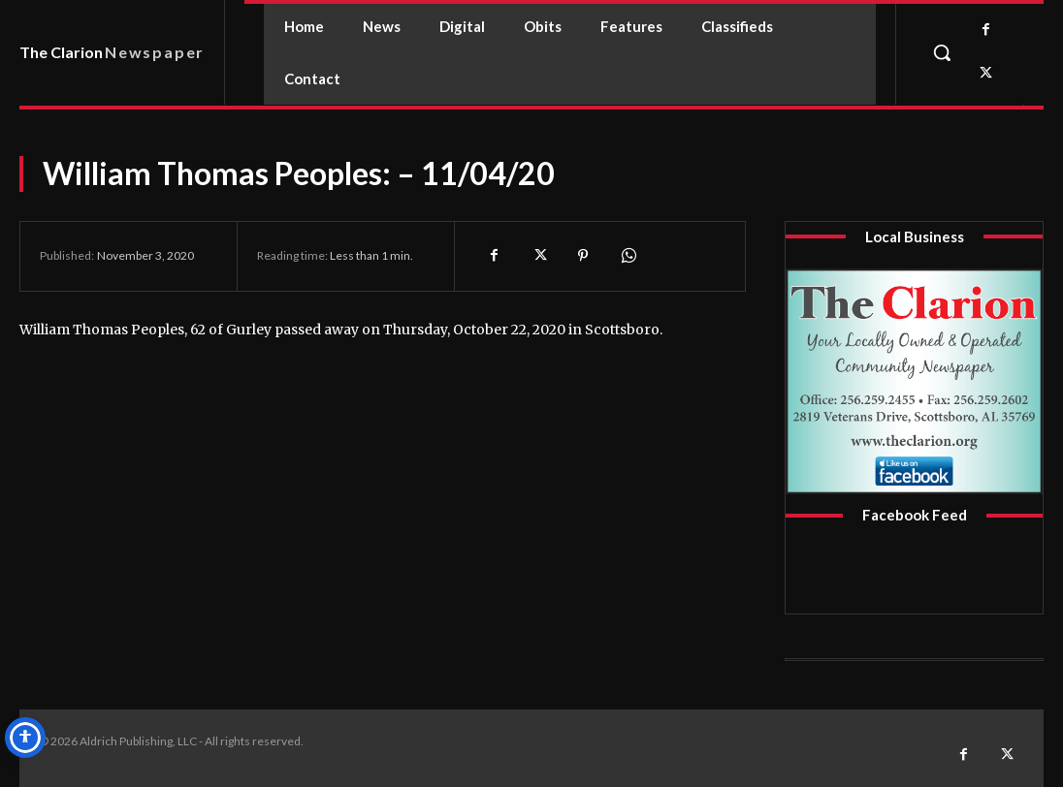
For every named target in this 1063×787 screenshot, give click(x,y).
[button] (942, 52)
